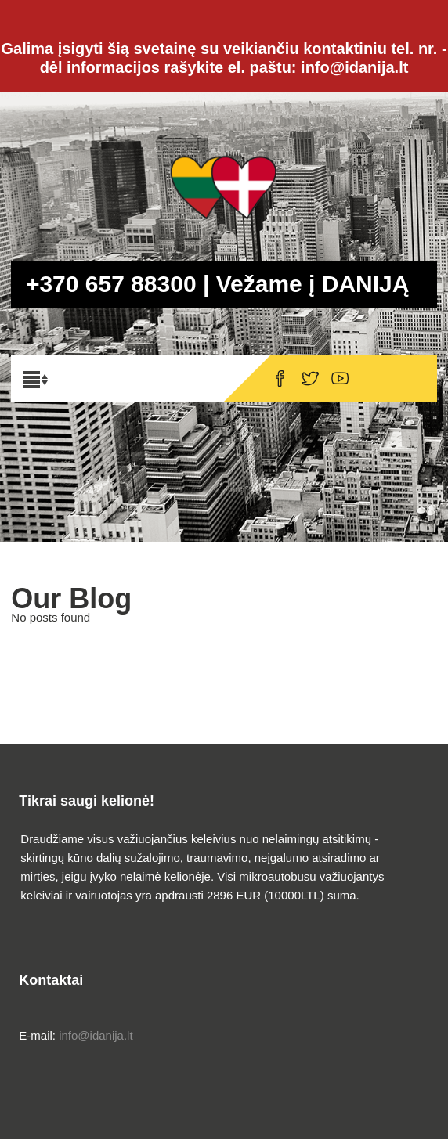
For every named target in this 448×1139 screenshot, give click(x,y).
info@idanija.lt (95, 1035)
